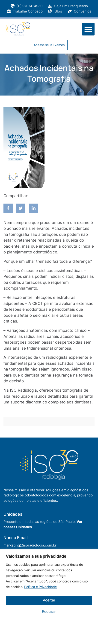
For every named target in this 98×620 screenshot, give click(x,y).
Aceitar (49, 600)
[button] (88, 29)
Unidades (12, 514)
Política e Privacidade (40, 587)
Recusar (49, 611)
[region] (49, 584)
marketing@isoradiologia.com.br (29, 545)
